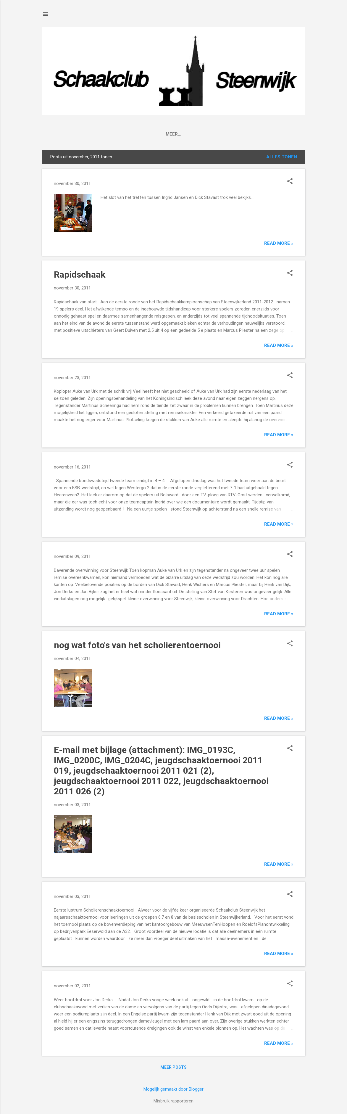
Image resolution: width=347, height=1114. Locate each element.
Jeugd (237, 134)
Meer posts (173, 1067)
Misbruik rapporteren (173, 1101)
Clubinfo (85, 134)
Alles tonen (281, 157)
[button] (289, 182)
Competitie (149, 134)
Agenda (115, 134)
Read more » (278, 243)
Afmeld (265, 134)
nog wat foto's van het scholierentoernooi (137, 645)
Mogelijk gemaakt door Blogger (173, 1089)
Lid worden (206, 134)
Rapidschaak (79, 274)
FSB (177, 134)
